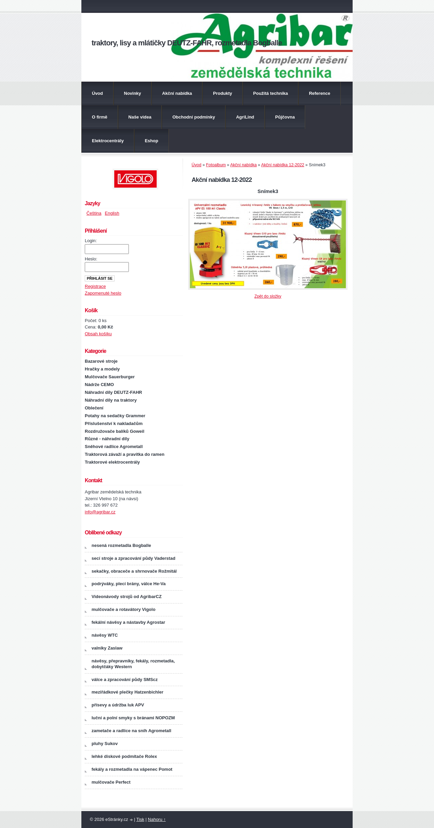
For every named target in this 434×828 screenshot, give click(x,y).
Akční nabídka (177, 93)
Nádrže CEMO (99, 384)
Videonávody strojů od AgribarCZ (127, 596)
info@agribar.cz (100, 511)
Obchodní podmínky (193, 117)
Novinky (132, 93)
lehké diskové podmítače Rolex (124, 756)
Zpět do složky (267, 296)
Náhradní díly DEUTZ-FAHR (113, 392)
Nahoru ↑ (157, 819)
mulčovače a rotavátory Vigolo (123, 609)
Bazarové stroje (101, 361)
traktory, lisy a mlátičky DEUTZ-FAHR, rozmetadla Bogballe (187, 43)
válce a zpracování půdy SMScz (125, 679)
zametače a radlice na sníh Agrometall (131, 730)
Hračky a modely (102, 368)
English (112, 213)
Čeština (93, 213)
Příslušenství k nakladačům (114, 423)
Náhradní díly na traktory (111, 400)
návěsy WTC (105, 635)
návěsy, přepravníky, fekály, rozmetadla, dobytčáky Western (133, 663)
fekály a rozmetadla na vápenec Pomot (132, 769)
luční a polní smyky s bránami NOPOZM (133, 717)
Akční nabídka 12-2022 (282, 165)
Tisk (140, 819)
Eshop (151, 140)
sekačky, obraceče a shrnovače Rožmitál (134, 571)
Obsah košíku (98, 333)
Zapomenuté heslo (103, 293)
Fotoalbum (216, 165)
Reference (319, 93)
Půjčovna (285, 117)
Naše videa (140, 117)
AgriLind (245, 117)
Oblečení (94, 407)
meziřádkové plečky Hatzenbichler (127, 692)
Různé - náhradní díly (107, 438)
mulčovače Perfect (111, 782)
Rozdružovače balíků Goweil (114, 431)
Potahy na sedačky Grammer (115, 415)
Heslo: (91, 258)
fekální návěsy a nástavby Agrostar (128, 622)
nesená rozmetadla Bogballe (121, 545)
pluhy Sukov (105, 743)
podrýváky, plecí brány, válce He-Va (128, 583)
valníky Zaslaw (107, 648)
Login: (91, 240)
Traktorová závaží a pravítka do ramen (124, 454)
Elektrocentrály (108, 140)
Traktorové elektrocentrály (112, 462)
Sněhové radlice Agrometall (114, 446)
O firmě (99, 117)
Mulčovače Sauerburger (110, 376)
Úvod (97, 93)
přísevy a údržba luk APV (118, 704)
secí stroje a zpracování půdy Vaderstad (133, 558)
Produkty (222, 93)
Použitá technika (270, 93)
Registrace (95, 286)
